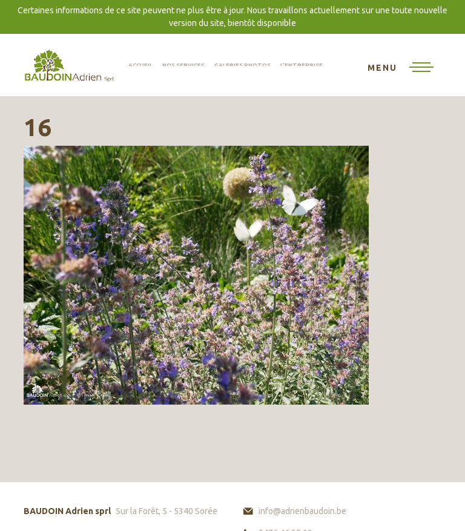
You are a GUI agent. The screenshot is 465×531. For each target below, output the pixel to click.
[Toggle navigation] (400, 68)
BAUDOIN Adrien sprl (69, 65)
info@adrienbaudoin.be (302, 511)
